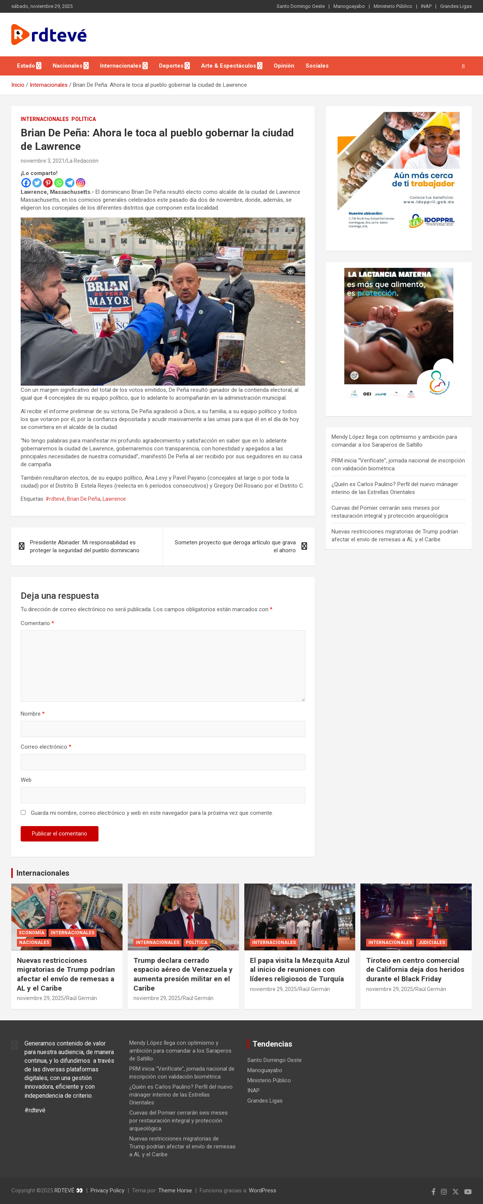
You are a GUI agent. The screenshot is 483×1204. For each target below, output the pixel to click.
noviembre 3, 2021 (43, 161)
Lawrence (114, 499)
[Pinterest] (48, 182)
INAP (426, 6)
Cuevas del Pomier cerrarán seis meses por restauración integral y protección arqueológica (178, 1120)
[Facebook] (26, 182)
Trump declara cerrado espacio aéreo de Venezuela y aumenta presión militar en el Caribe (183, 974)
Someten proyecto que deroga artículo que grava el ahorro (235, 546)
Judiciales (431, 942)
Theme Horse (175, 1190)
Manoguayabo (349, 6)
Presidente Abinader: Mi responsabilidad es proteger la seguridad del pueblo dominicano (84, 546)
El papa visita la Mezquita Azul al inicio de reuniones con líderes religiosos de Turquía (300, 969)
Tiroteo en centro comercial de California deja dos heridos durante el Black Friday (415, 969)
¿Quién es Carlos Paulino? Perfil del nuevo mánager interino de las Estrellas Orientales (181, 1094)
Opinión (284, 65)
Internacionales (120, 65)
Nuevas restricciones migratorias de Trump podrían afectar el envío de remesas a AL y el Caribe (66, 974)
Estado (26, 65)
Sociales (317, 65)
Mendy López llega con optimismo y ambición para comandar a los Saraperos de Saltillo (180, 1050)
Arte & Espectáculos (228, 65)
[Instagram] (80, 182)
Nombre (33, 713)
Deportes (171, 65)
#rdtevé (55, 499)
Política (83, 119)
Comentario (37, 623)
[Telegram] (69, 182)
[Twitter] (37, 182)
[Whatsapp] (59, 182)
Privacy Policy (107, 1190)
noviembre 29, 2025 (40, 998)
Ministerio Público (393, 6)
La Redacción (82, 161)
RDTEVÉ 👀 (69, 1190)
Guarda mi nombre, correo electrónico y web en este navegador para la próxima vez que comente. (152, 813)
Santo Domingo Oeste (301, 6)
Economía (31, 932)
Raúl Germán (81, 998)
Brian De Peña (83, 499)
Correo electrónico (46, 746)
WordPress (262, 1190)
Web (26, 779)
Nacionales (67, 65)
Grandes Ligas (456, 6)
